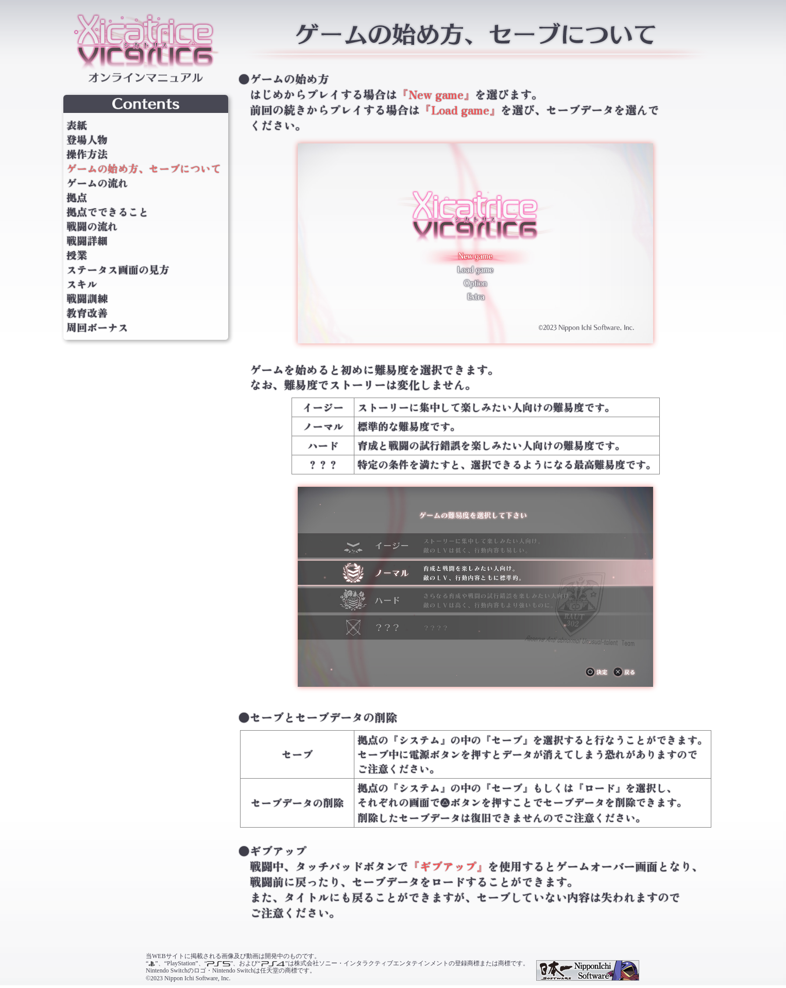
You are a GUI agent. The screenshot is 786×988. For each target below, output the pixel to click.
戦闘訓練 (87, 298)
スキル (81, 284)
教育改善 (87, 313)
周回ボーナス (97, 327)
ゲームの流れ (97, 183)
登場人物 (87, 140)
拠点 (76, 197)
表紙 (76, 125)
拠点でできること (107, 212)
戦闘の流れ (92, 226)
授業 (76, 255)
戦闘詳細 (87, 241)
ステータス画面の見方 (117, 269)
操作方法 (87, 154)
